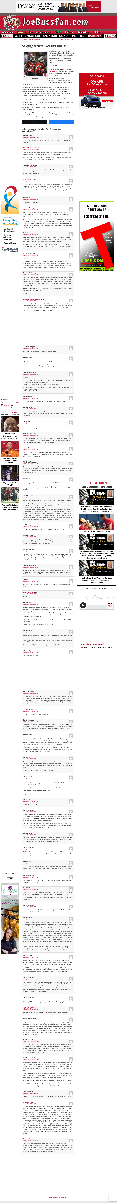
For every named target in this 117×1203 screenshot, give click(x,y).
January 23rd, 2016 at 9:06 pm (30, 998)
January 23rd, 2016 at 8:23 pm (30, 863)
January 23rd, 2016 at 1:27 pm (30, 209)
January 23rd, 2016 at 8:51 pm (30, 919)
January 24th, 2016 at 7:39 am (30, 1140)
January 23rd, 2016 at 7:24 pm (30, 721)
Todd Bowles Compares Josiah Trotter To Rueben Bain (10, 427)
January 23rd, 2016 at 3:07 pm (30, 479)
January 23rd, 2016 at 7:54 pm (30, 758)
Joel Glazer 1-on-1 (5, 405)
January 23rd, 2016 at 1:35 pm (30, 274)
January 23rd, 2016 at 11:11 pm (31, 1059)
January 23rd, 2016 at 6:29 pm (30, 693)
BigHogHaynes (28, 592)
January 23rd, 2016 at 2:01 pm (30, 374)
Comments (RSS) (63, 1197)
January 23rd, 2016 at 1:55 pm (30, 358)
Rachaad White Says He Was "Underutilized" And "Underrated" (10, 498)
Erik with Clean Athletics (32, 148)
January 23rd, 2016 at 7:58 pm (30, 778)
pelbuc (25, 448)
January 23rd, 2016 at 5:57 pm (30, 632)
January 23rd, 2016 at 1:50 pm (30, 348)
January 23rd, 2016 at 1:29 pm (30, 255)
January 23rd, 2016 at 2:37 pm (30, 423)
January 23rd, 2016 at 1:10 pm (30, 166)
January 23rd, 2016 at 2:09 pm (30, 398)
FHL (2, 401)
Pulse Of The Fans (5, 407)
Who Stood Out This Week (64, 40)
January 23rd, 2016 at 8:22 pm (30, 849)
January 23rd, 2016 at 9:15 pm (30, 1009)
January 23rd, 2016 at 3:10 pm (30, 526)
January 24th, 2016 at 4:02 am (30, 1103)
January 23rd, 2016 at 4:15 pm (30, 567)
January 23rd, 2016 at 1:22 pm (30, 181)
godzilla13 (26, 1102)
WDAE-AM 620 (53, 71)
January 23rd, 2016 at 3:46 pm (30, 536)
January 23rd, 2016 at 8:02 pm (30, 811)
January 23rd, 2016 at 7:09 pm (30, 711)
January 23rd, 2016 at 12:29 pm (31, 137)
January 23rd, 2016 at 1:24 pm (30, 199)
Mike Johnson (28, 179)
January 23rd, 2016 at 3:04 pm (30, 463)
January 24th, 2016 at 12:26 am (31, 1093)
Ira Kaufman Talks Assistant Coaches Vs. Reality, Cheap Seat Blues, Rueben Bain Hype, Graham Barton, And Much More (96, 500)
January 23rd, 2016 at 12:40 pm (31, 149)
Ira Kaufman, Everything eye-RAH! (10, 402)
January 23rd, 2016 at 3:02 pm (30, 449)
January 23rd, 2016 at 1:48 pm (30, 300)
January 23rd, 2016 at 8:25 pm (30, 877)
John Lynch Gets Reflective (31, 40)
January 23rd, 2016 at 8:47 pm (30, 906)
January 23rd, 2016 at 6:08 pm (30, 652)
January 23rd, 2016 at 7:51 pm (30, 735)
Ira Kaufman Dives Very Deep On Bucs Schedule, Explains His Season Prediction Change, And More (96, 571)
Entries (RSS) (52, 1197)
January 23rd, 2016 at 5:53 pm (30, 604)
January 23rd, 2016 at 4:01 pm (30, 551)
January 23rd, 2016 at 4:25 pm (30, 581)
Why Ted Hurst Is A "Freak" (10, 475)
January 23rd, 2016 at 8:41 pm (30, 889)
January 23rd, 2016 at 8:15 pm (30, 834)
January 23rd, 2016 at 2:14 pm (30, 408)
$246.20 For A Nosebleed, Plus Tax (96, 523)
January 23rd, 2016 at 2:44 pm (30, 435)
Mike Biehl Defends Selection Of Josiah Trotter (10, 452)
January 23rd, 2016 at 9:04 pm (30, 979)
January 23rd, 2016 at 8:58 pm (30, 957)
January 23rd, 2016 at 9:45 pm (30, 1019)
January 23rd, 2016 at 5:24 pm (30, 593)
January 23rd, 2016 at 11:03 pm (31, 1041)
